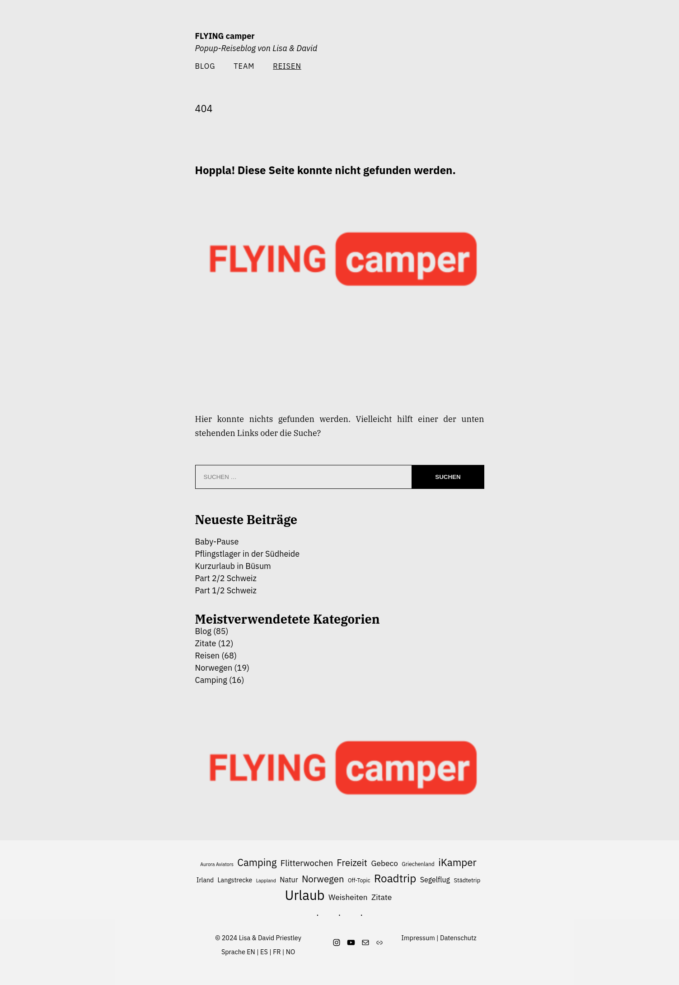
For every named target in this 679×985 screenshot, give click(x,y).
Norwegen (214, 668)
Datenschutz (458, 937)
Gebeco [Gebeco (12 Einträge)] (384, 863)
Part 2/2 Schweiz (226, 578)
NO (290, 951)
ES (264, 951)
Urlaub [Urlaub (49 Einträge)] (305, 895)
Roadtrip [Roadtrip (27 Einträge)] (395, 878)
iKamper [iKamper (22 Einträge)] (457, 862)
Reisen (207, 655)
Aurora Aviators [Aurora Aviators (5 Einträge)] (217, 864)
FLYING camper (225, 36)
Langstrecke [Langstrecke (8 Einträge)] (235, 880)
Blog (205, 66)
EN (251, 951)
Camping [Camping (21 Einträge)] (256, 862)
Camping (211, 680)
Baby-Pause (217, 541)
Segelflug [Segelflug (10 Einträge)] (435, 879)
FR (277, 951)
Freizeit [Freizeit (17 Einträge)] (352, 863)
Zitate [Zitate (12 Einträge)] (381, 897)
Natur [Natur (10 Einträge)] (289, 879)
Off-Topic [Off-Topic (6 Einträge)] (359, 880)
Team (244, 66)
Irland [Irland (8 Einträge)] (205, 880)
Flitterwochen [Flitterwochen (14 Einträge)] (307, 862)
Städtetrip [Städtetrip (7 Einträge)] (467, 880)
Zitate (205, 643)
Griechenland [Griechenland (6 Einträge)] (418, 864)
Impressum (418, 937)
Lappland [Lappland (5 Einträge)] (266, 880)
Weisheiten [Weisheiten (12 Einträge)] (348, 897)
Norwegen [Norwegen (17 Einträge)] (323, 879)
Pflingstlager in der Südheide (247, 554)
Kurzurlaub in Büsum (233, 566)
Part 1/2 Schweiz (226, 590)
